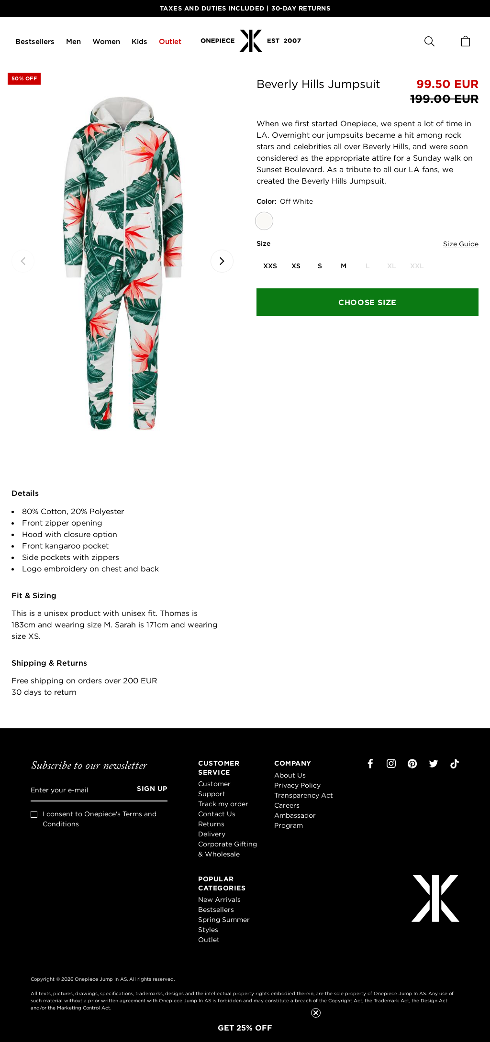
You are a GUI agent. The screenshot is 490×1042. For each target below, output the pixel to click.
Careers (287, 805)
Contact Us (216, 814)
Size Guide (461, 244)
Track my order (223, 804)
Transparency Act (303, 795)
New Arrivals (219, 899)
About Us (290, 775)
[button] (245, 1028)
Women (106, 41)
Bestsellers (35, 41)
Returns (211, 824)
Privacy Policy (297, 785)
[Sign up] (148, 790)
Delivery (211, 834)
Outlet (170, 41)
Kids (139, 41)
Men (73, 41)
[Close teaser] (316, 1013)
